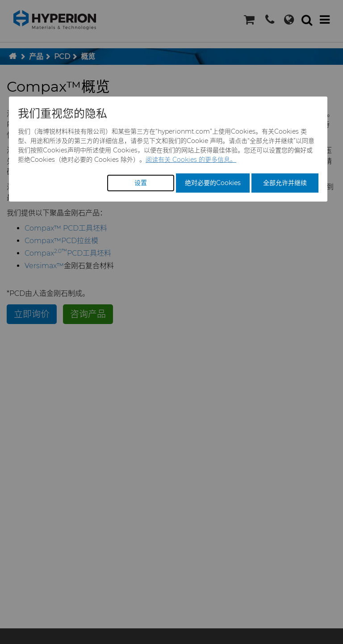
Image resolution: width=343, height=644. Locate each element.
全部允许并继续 (285, 183)
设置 (140, 183)
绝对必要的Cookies (213, 183)
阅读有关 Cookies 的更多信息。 (191, 160)
